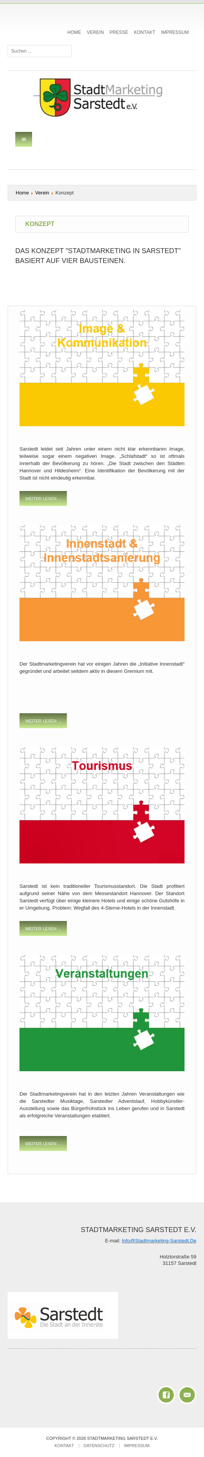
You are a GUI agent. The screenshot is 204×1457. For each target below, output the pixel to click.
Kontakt (144, 32)
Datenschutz (99, 1446)
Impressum (175, 32)
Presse (119, 32)
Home (74, 32)
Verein (95, 32)
